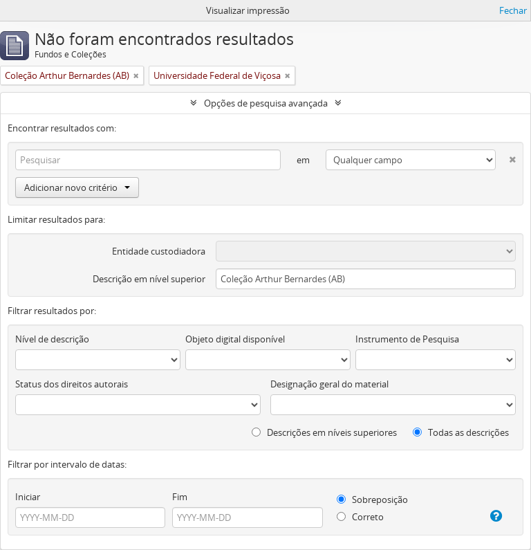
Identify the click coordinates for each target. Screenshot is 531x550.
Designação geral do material (329, 384)
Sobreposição (372, 499)
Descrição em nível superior (149, 279)
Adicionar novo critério (77, 187)
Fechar (513, 10)
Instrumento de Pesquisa (407, 339)
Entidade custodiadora (158, 251)
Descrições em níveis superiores (324, 432)
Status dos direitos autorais (71, 384)
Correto (360, 517)
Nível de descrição (52, 339)
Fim (179, 497)
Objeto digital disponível (235, 339)
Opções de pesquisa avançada (266, 103)
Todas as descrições (461, 432)
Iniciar (27, 497)
